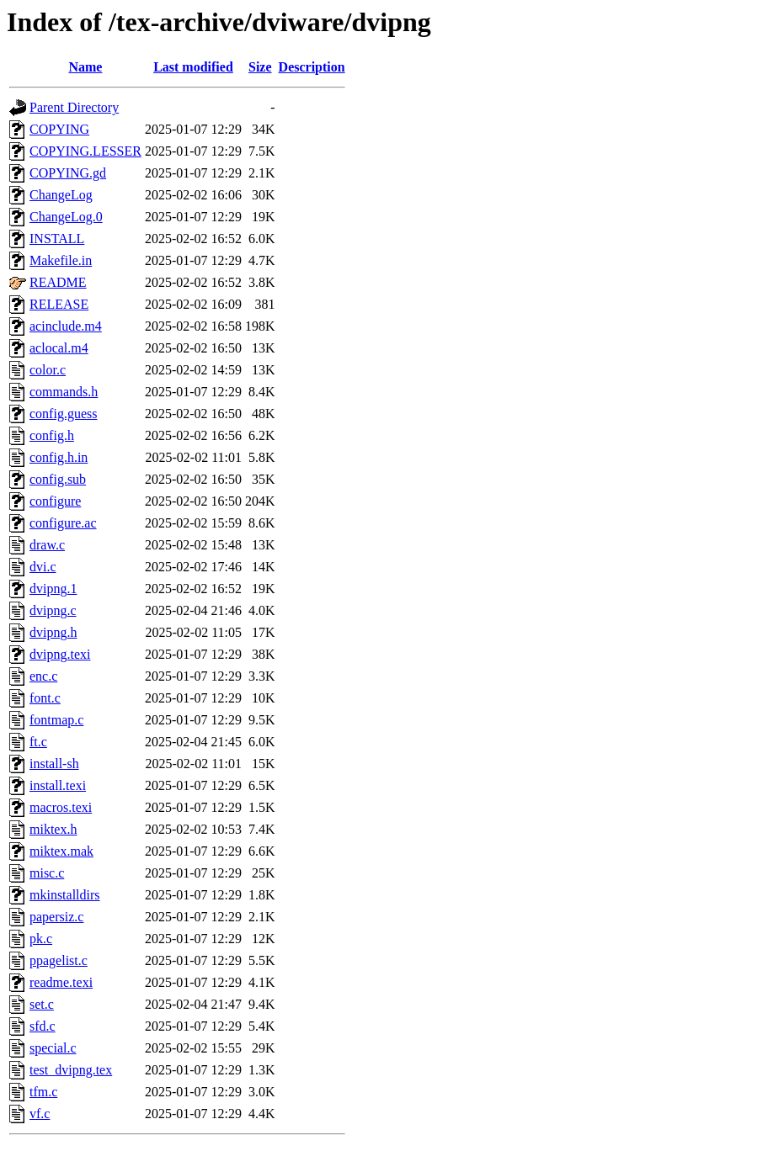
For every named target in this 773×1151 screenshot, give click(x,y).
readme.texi (61, 982)
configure (55, 501)
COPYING (59, 129)
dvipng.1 (53, 588)
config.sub (57, 479)
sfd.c (42, 1026)
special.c (53, 1048)
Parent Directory (74, 107)
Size (260, 67)
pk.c (40, 938)
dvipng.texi (59, 654)
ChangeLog (61, 195)
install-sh (54, 763)
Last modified (193, 67)
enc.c (43, 676)
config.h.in (58, 457)
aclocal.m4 (58, 348)
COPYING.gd (67, 173)
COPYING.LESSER (85, 151)
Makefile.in (60, 260)
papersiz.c (56, 917)
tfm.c (43, 1092)
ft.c (38, 742)
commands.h (63, 392)
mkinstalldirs (64, 895)
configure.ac (63, 523)
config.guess (63, 413)
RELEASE (58, 304)
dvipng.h (53, 632)
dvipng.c (53, 610)
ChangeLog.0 (66, 217)
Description (312, 67)
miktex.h (53, 829)
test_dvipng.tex (70, 1070)
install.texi (57, 785)
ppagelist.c (58, 960)
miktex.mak (61, 851)
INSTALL (56, 238)
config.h (51, 435)
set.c (41, 1004)
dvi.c (42, 567)
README (58, 282)
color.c (47, 370)
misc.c (46, 873)
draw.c (47, 545)
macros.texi (60, 807)
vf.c (39, 1113)
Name (85, 67)
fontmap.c (56, 720)
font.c (45, 698)
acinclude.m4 (65, 326)
